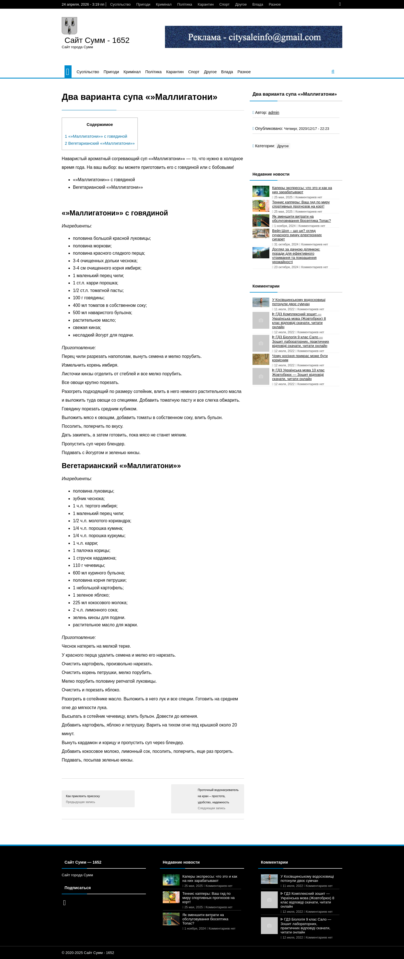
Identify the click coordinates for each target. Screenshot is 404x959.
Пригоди (143, 4)
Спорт (224, 4)
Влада (257, 4)
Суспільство (120, 4)
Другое (241, 4)
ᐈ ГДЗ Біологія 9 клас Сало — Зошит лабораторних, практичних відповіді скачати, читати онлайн (300, 341)
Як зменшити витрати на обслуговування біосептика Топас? (301, 218)
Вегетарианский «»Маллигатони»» (100, 143)
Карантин (206, 4)
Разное (275, 4)
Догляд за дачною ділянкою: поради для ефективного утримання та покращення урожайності (296, 255)
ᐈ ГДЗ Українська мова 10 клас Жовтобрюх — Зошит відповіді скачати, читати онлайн (298, 374)
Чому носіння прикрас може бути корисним (300, 358)
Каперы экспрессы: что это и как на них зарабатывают (302, 190)
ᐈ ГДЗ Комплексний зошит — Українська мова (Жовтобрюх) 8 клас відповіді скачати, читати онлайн (299, 320)
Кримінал (164, 4)
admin (273, 112)
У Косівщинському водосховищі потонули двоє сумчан (298, 302)
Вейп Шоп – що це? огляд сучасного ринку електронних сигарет (297, 235)
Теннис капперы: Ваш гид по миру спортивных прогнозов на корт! (301, 204)
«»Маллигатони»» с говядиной (96, 136)
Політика (184, 4)
